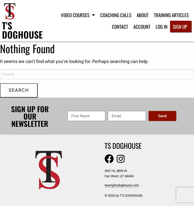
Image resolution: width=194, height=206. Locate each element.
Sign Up (180, 26)
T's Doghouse (22, 30)
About (143, 14)
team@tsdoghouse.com (122, 185)
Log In (161, 26)
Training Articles (171, 14)
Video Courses (78, 15)
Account (141, 26)
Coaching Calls (115, 14)
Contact (120, 26)
